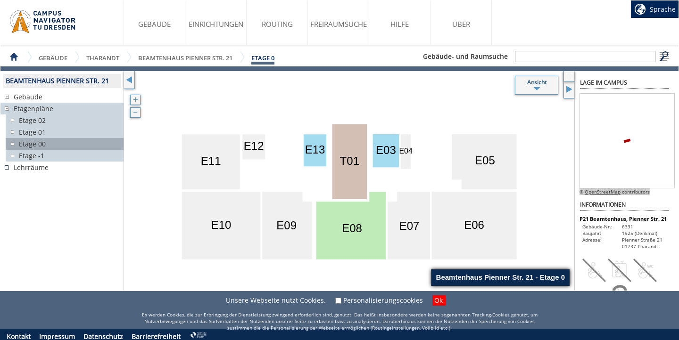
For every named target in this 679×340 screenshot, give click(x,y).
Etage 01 (32, 132)
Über (461, 24)
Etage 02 (32, 120)
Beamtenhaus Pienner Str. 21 (185, 58)
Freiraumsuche (338, 24)
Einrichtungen (216, 24)
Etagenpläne (33, 108)
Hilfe (399, 24)
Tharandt (102, 58)
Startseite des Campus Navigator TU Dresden (43, 21)
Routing (277, 24)
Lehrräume (31, 167)
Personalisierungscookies (383, 300)
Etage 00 (32, 143)
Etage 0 (262, 58)
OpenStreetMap (603, 191)
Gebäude (154, 24)
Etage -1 (31, 155)
